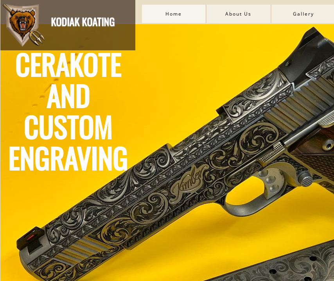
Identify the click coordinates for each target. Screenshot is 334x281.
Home (173, 14)
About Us (238, 14)
